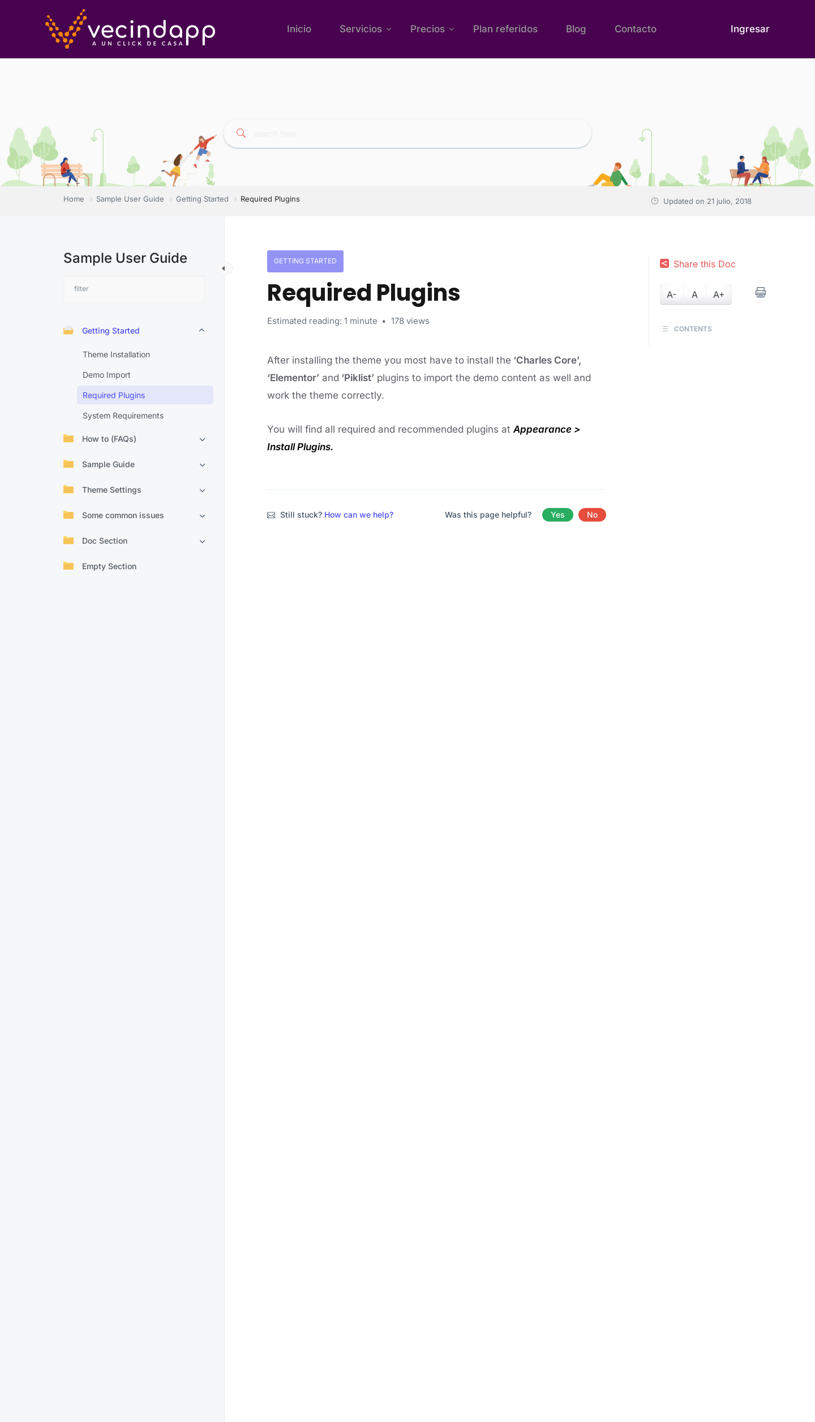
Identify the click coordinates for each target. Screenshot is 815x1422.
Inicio (299, 29)
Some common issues (113, 515)
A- (671, 294)
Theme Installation (116, 354)
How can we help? (358, 514)
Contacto (636, 29)
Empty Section (99, 566)
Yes (558, 514)
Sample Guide (99, 464)
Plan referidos (505, 29)
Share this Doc (698, 264)
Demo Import (107, 374)
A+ (719, 294)
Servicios (361, 29)
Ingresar (750, 29)
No (592, 514)
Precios (427, 29)
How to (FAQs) (99, 438)
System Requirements (123, 415)
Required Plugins (114, 395)
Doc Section (95, 540)
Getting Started (101, 330)
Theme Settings (102, 489)
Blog (576, 29)
